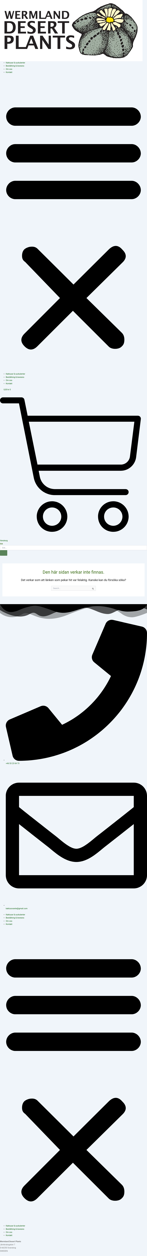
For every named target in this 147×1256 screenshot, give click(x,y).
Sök (1, 544)
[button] (73, 225)
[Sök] (3, 553)
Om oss (9, 69)
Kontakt (9, 72)
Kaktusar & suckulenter (16, 63)
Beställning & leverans (15, 66)
